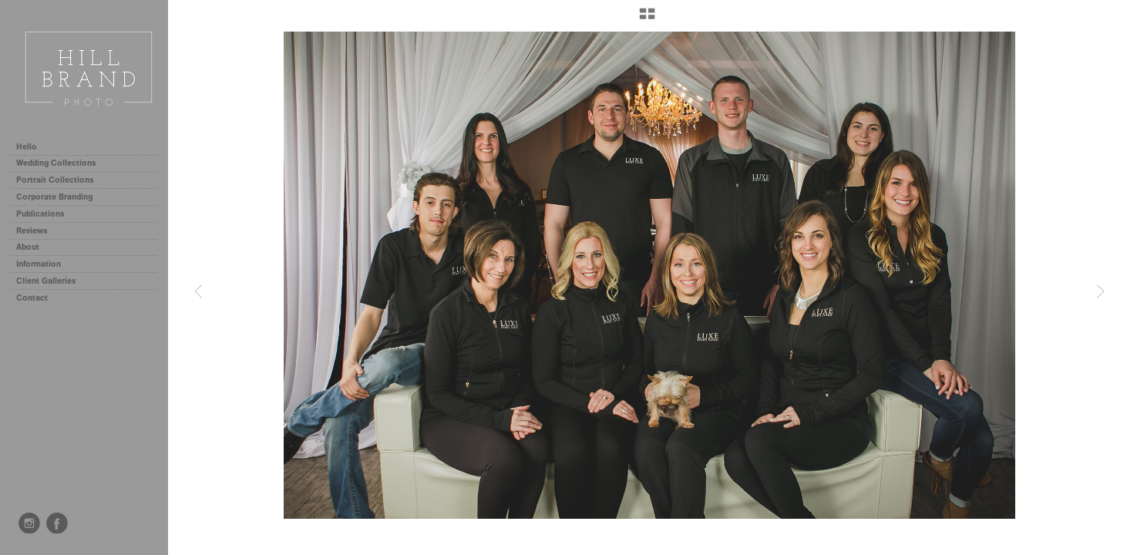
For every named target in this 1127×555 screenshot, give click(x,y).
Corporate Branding (54, 197)
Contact (32, 298)
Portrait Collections (60, 180)
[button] (647, 19)
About (27, 247)
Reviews (32, 231)
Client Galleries (46, 281)
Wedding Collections (61, 163)
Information (44, 264)
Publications (40, 214)
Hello (26, 147)
